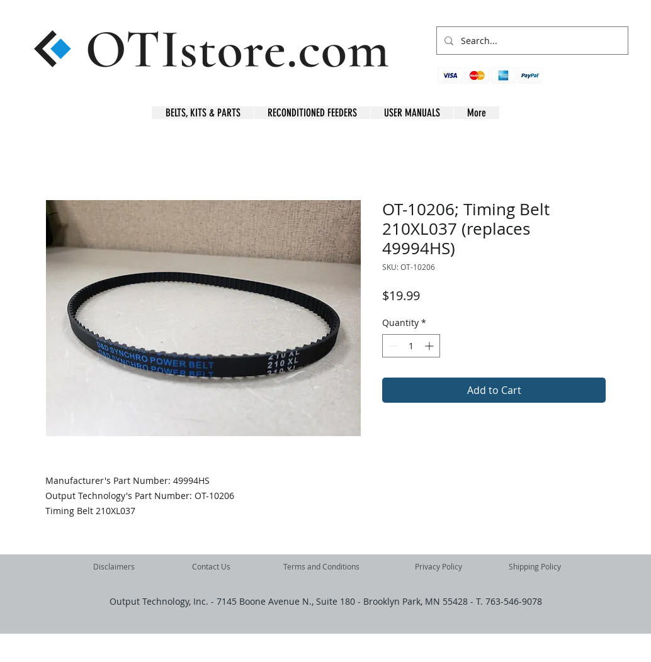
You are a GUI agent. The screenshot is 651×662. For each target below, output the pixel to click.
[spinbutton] (411, 346)
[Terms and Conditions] (321, 567)
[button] (608, 82)
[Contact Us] (211, 567)
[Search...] (531, 40)
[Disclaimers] (114, 567)
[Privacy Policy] (438, 567)
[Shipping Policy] (534, 567)
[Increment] (430, 346)
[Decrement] (392, 346)
